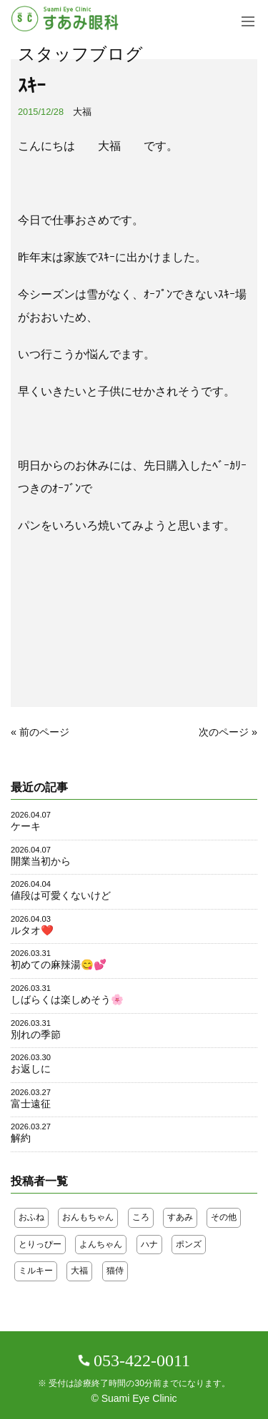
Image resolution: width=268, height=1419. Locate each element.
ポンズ (189, 1244)
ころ (140, 1217)
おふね (31, 1217)
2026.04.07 (31, 814)
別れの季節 (36, 1034)
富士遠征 (31, 1103)
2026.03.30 (31, 1057)
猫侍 (115, 1271)
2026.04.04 (31, 884)
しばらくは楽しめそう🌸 (67, 999)
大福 (82, 111)
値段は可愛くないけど (61, 895)
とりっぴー (40, 1244)
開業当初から (41, 861)
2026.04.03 (31, 919)
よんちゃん (100, 1244)
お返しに (31, 1068)
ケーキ (26, 826)
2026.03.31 (31, 953)
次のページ (224, 732)
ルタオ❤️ (32, 930)
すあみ (180, 1217)
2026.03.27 (31, 1092)
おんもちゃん (88, 1217)
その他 (224, 1217)
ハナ (149, 1244)
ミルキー (36, 1271)
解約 (21, 1138)
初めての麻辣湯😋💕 (58, 964)
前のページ (44, 732)
